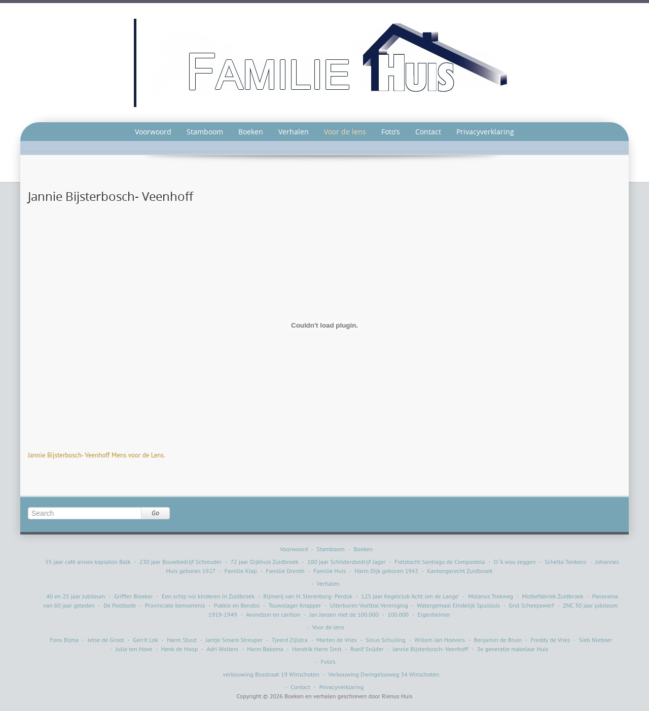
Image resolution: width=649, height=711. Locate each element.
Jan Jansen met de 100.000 (344, 614)
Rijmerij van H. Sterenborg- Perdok (307, 596)
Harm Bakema (265, 649)
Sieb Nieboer (595, 640)
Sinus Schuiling (386, 640)
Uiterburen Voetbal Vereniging (369, 605)
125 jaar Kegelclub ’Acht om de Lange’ (410, 596)
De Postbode (119, 605)
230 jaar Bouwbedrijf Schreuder (180, 561)
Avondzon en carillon (273, 614)
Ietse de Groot (106, 640)
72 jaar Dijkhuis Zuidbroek (264, 561)
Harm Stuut (182, 640)
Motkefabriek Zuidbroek (552, 596)
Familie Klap (240, 571)
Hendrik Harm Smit (317, 649)
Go (155, 513)
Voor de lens (345, 131)
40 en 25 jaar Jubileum (75, 596)
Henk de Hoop (179, 649)
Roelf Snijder (367, 649)
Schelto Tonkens (566, 561)
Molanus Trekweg (490, 596)
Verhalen (293, 131)
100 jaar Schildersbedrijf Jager (346, 561)
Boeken (250, 131)
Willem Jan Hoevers (439, 640)
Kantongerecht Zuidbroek (459, 571)
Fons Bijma (64, 640)
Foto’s (390, 131)
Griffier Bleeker (133, 596)
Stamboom (205, 131)
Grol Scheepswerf (531, 605)
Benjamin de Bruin (498, 640)
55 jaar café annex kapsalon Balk (87, 561)
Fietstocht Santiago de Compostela (439, 561)
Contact (428, 131)
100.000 (398, 614)
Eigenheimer (434, 614)
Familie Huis (329, 571)
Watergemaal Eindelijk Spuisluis (458, 605)
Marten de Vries (336, 640)
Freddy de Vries (550, 640)
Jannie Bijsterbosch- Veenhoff (430, 649)
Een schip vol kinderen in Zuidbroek (208, 596)
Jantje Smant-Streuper (234, 640)
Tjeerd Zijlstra (290, 640)
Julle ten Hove (134, 649)
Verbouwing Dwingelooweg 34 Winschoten (383, 674)
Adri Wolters (222, 649)
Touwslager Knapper (295, 605)
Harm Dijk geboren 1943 (386, 571)
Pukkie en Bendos (237, 605)
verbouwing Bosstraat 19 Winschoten (271, 674)
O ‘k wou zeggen (515, 561)
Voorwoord (153, 131)
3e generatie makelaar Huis (513, 649)
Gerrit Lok (145, 640)
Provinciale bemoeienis (175, 605)
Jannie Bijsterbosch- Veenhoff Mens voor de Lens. (96, 455)
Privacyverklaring (485, 131)
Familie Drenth (285, 571)
